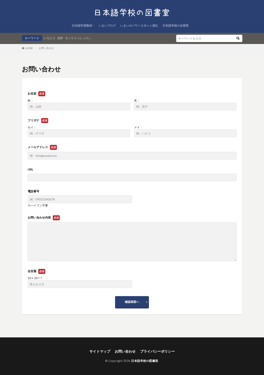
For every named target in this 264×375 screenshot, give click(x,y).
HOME (29, 48)
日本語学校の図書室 (144, 360)
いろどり (49, 38)
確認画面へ (132, 301)
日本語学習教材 (82, 25)
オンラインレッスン (78, 38)
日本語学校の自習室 (175, 25)
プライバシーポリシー (157, 351)
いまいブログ (107, 25)
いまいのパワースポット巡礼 (139, 25)
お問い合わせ (46, 48)
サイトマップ (99, 351)
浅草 (60, 38)
